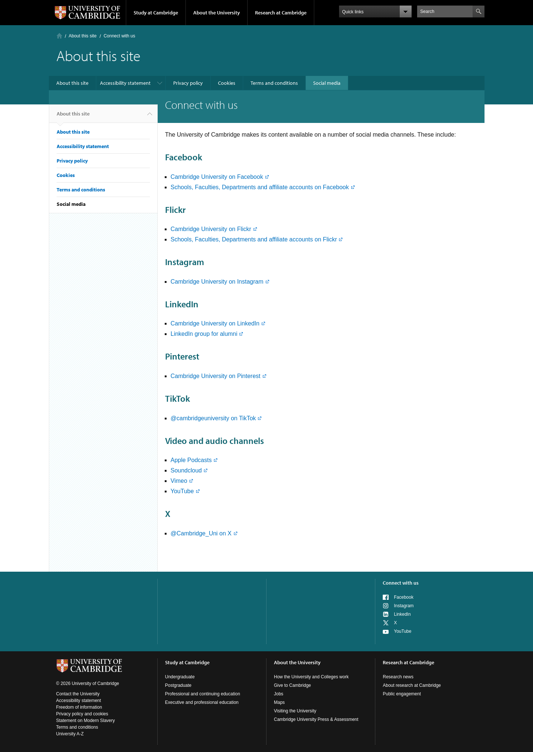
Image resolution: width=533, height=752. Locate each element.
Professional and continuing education (202, 693)
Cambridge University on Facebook (217, 177)
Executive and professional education (202, 702)
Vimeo (179, 481)
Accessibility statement (125, 83)
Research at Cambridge (280, 12)
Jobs (278, 693)
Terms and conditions (274, 83)
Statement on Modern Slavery (85, 720)
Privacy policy (188, 83)
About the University (216, 12)
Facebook (403, 597)
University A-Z (70, 733)
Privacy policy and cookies (82, 713)
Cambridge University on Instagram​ (217, 281)
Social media (327, 83)
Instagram (403, 605)
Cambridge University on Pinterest (216, 376)
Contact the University (78, 693)
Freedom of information (79, 707)
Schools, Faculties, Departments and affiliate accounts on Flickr (254, 239)
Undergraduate (180, 676)
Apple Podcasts (191, 460)
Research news (398, 676)
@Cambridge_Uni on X (201, 533)
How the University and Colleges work (311, 676)
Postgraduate (178, 685)
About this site (83, 36)
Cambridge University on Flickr (211, 229)
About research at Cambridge (412, 685)
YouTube (182, 491)
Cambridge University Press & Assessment (316, 719)
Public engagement (402, 693)
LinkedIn (402, 614)
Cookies (226, 83)
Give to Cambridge (292, 685)
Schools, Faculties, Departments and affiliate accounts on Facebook (260, 187)
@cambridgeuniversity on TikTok (213, 418)
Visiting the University (295, 710)
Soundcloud (186, 470)
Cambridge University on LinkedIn (215, 323)
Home (59, 36)
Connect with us (401, 582)
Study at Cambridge (156, 12)
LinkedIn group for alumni (204, 334)
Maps (279, 702)
